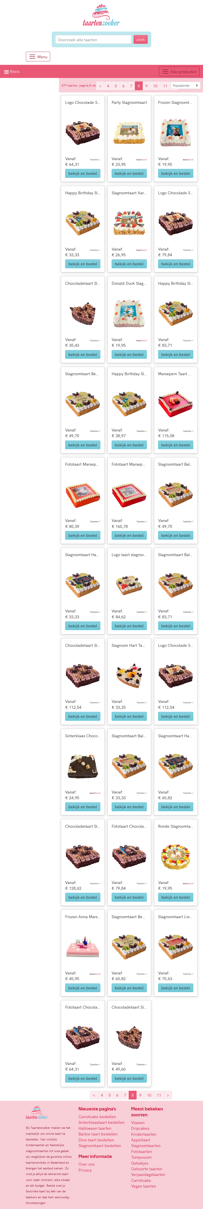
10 (156, 85)
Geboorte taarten (146, 1168)
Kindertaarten (143, 1134)
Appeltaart (140, 1139)
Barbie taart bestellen (98, 1134)
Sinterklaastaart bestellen (101, 1122)
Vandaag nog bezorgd (33, 158)
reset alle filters (16, 180)
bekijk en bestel (84, 173)
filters (12, 71)
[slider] (7, 118)
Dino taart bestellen (96, 1139)
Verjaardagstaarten (148, 1174)
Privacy (85, 1170)
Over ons (86, 1164)
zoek (51, 96)
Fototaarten (141, 1151)
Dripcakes (140, 1128)
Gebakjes (139, 1163)
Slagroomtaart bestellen (99, 1145)
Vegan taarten (143, 1186)
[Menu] (38, 56)
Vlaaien (138, 1122)
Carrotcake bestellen (97, 1116)
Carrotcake (141, 1180)
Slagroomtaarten (145, 1145)
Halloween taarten (94, 1128)
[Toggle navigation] (179, 71)
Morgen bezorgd (28, 167)
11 (166, 85)
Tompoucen (141, 1157)
